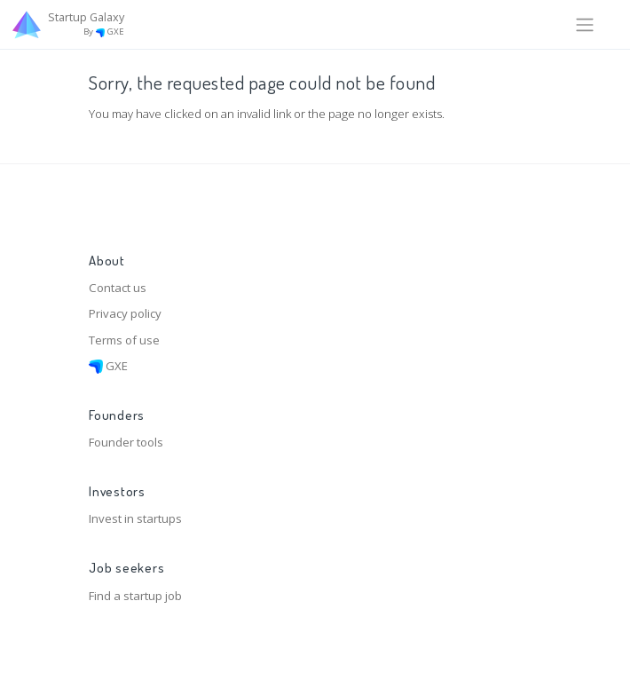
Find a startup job (135, 596)
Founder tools (126, 442)
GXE (108, 366)
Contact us (117, 288)
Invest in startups (135, 518)
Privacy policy (125, 313)
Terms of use (124, 340)
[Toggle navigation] (585, 24)
